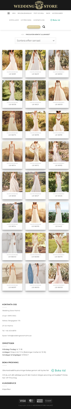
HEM (14, 13)
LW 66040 (12, 257)
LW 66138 (12, 104)
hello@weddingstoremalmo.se (20, 336)
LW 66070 (59, 257)
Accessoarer (57, 13)
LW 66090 (35, 226)
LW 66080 (35, 257)
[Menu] (8, 13)
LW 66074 (12, 135)
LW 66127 (35, 196)
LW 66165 (58, 165)
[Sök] (44, 27)
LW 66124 (12, 226)
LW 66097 (12, 287)
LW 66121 (35, 104)
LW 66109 (58, 104)
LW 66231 (35, 74)
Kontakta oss (39, 20)
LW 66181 (12, 74)
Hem (22, 34)
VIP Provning (26, 20)
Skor (48, 13)
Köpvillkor (14, 20)
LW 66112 (35, 165)
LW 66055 (35, 287)
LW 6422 (58, 226)
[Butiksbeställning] (35, 41)
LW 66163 (12, 196)
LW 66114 (12, 165)
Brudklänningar (25, 13)
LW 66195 (35, 135)
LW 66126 (58, 196)
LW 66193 (58, 135)
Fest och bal (39, 13)
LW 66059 (59, 287)
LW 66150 (58, 74)
